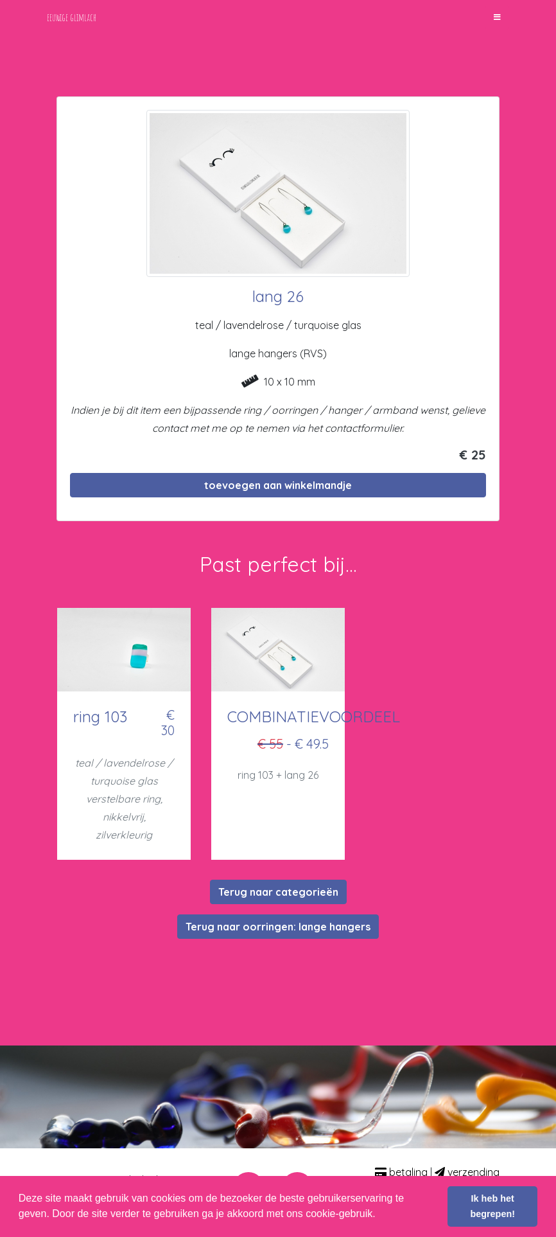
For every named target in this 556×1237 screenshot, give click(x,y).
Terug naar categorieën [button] (278, 891)
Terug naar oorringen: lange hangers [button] (278, 926)
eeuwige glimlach (71, 17)
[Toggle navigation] (497, 17)
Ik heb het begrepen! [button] (492, 1206)
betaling (401, 1172)
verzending (467, 1172)
